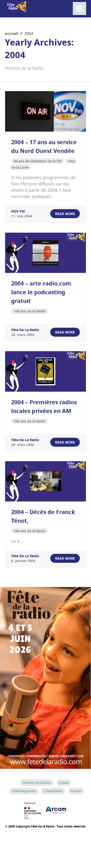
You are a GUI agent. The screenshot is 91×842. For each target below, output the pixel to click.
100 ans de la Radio (30, 311)
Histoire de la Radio (37, 783)
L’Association (53, 791)
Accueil (11, 33)
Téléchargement (24, 791)
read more (65, 213)
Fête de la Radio (25, 329)
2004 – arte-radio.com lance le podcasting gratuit (41, 292)
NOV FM (18, 211)
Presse (63, 783)
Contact (76, 791)
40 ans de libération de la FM (38, 161)
